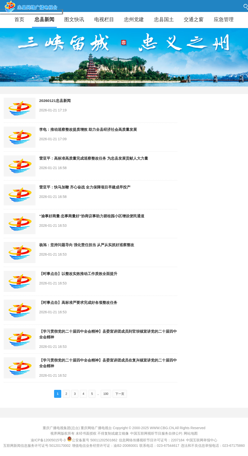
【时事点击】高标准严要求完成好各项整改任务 (78, 302)
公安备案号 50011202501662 (92, 440)
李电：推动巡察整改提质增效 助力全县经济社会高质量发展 (88, 129)
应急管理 (224, 19)
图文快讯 (74, 19)
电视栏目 (104, 19)
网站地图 (191, 433)
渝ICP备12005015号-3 (48, 440)
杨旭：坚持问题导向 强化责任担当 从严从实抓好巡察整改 (86, 245)
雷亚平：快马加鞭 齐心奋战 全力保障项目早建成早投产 (84, 187)
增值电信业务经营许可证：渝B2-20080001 (105, 446)
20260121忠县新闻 (55, 100)
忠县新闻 (44, 19)
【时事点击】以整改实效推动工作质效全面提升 (78, 274)
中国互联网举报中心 (201, 440)
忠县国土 (164, 19)
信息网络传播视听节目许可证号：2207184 (152, 440)
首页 (19, 19)
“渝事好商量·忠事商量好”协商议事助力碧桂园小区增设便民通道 (91, 216)
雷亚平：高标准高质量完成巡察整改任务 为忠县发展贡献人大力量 (93, 158)
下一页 (119, 394)
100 (105, 394)
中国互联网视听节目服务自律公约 (156, 433)
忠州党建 (134, 19)
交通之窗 (194, 19)
